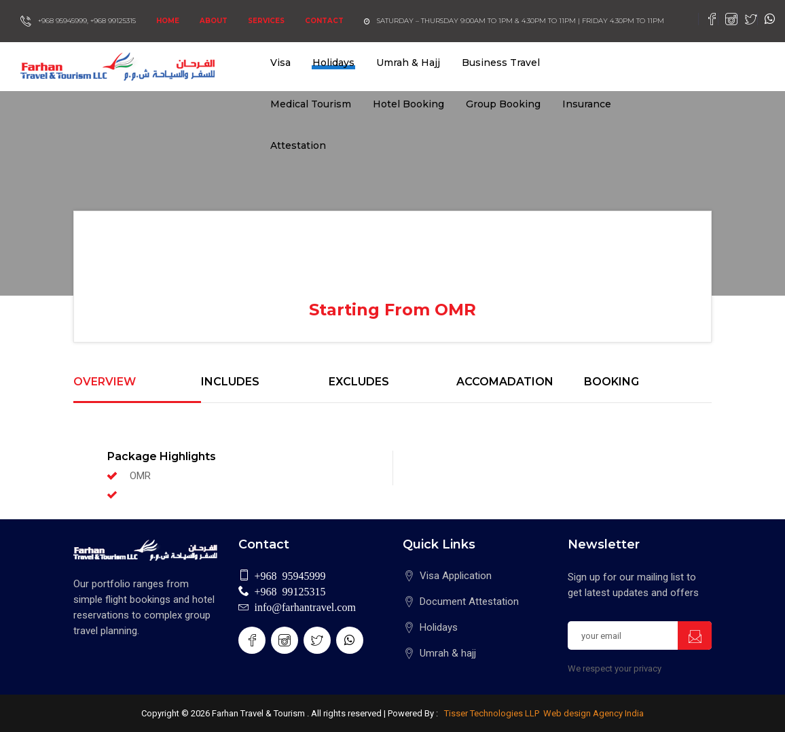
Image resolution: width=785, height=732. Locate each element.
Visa (280, 62)
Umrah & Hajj (408, 62)
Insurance (586, 104)
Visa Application (456, 576)
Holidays (333, 62)
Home (167, 20)
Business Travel (501, 62)
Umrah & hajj (448, 653)
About (213, 20)
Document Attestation (469, 601)
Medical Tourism (310, 104)
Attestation (298, 145)
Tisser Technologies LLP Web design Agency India (543, 713)
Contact (324, 20)
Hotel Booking (408, 104)
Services (266, 20)
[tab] (137, 389)
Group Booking (503, 104)
